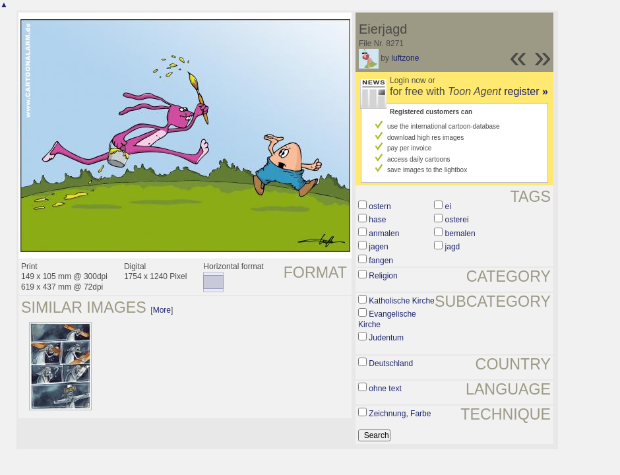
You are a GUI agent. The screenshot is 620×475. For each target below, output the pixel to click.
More (162, 310)
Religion (383, 275)
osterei (457, 219)
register (526, 91)
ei (448, 206)
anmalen (384, 233)
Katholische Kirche (401, 300)
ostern (379, 206)
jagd (452, 246)
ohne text (385, 388)
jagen (378, 246)
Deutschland (391, 363)
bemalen (460, 233)
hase (377, 219)
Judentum (386, 337)
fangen (381, 260)
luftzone (405, 58)
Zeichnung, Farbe (400, 413)
